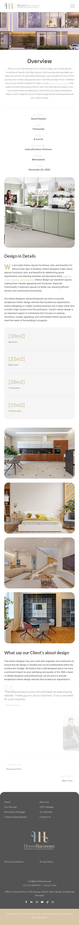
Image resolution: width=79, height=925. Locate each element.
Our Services (10, 806)
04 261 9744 (50, 885)
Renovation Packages (14, 811)
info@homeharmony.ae (39, 881)
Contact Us (45, 816)
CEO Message (46, 806)
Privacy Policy (46, 861)
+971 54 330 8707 (32, 885)
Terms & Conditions (13, 861)
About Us (44, 802)
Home (7, 802)
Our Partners (46, 811)
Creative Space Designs (15, 816)
